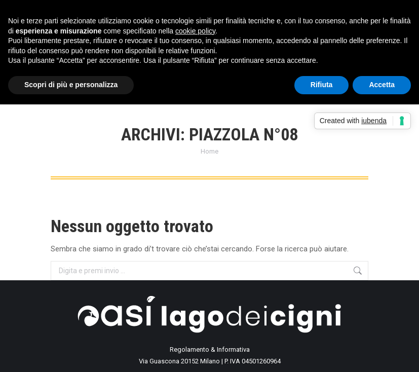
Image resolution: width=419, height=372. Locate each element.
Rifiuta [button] (322, 85)
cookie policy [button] (195, 31)
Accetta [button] (382, 85)
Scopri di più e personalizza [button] (71, 85)
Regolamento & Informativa (210, 349)
